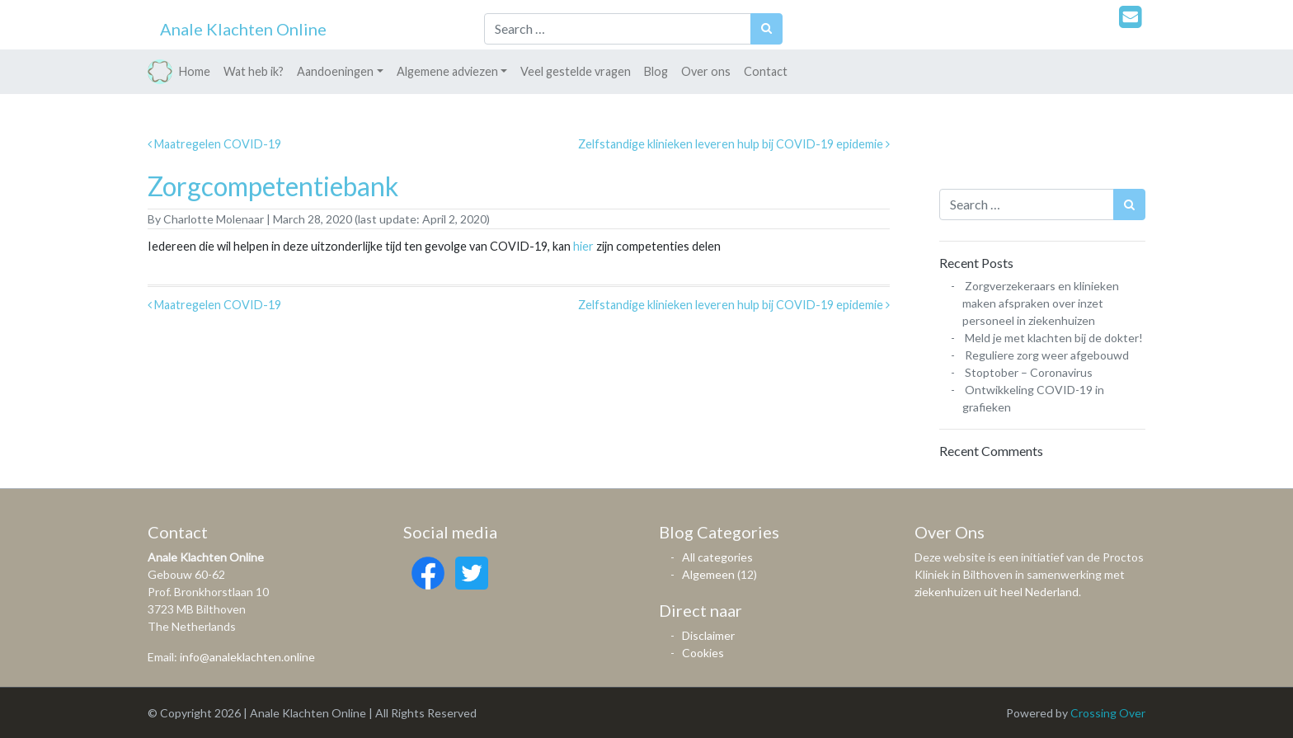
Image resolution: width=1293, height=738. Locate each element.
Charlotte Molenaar (212, 219)
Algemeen (708, 574)
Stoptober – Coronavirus (1029, 372)
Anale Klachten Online (243, 29)
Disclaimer (708, 635)
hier (583, 246)
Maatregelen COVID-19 (214, 144)
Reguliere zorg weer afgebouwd (1047, 355)
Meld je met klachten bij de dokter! (1054, 338)
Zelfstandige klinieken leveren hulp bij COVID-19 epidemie (734, 144)
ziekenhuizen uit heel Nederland (997, 592)
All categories (717, 557)
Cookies (703, 653)
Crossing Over (1107, 713)
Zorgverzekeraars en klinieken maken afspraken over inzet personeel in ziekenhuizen (1040, 303)
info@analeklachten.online (247, 657)
